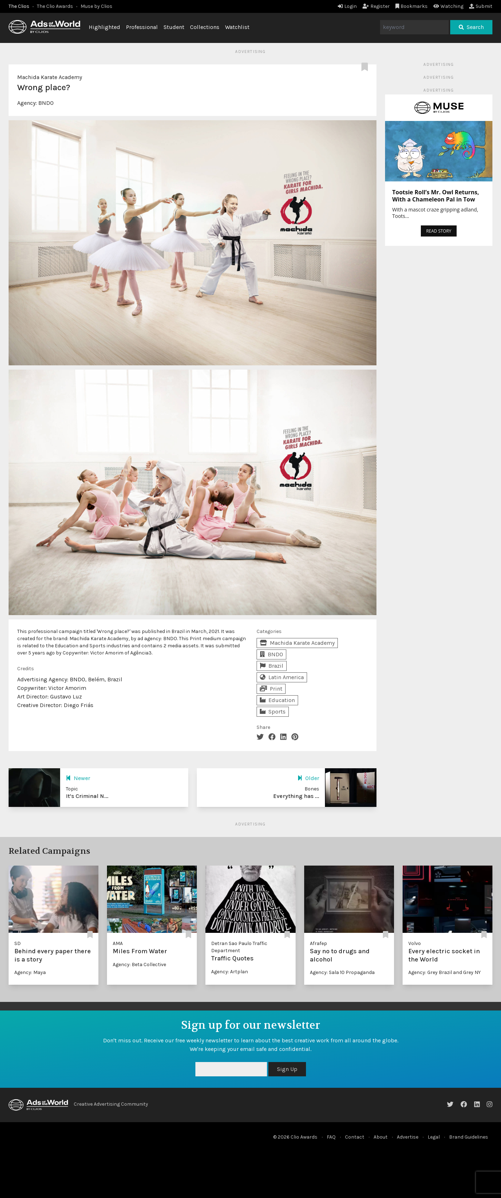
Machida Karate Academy (49, 77)
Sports (273, 711)
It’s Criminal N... (87, 796)
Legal (434, 1137)
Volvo (414, 943)
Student (174, 27)
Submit (480, 6)
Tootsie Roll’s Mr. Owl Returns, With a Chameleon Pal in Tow (435, 195)
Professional (142, 27)
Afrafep (318, 943)
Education (277, 700)
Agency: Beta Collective (139, 964)
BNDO (46, 102)
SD (17, 943)
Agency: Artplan (229, 972)
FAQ (331, 1137)
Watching (448, 6)
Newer (78, 778)
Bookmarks (411, 6)
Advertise (407, 1137)
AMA (118, 943)
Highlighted (104, 27)
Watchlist (237, 27)
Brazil (271, 665)
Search (471, 27)
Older (308, 778)
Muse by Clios (96, 6)
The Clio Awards (55, 6)
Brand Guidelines (468, 1137)
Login (347, 6)
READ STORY (438, 231)
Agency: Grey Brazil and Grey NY (444, 972)
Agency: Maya (30, 972)
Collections (204, 27)
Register (376, 6)
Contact (354, 1137)
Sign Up (287, 1069)
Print (271, 688)
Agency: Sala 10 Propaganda (342, 972)
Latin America (282, 677)
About (381, 1137)
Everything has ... (296, 796)
